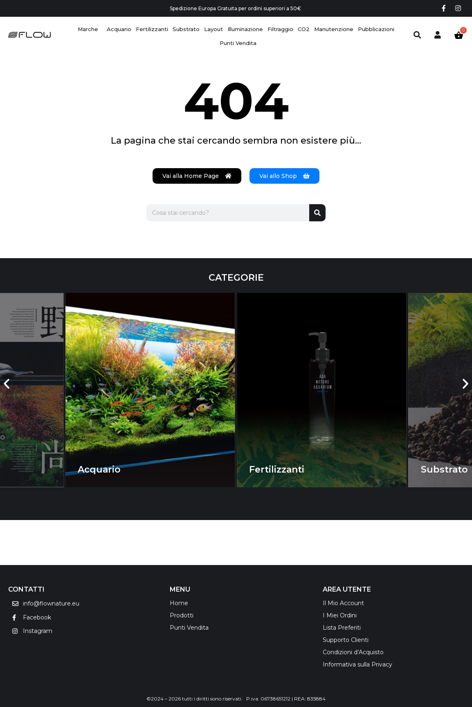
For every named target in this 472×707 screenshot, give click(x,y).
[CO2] (303, 29)
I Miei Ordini (340, 615)
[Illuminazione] (245, 29)
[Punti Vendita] (238, 43)
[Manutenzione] (333, 29)
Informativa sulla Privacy (357, 664)
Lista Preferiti (342, 627)
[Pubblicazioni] (376, 29)
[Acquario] (119, 29)
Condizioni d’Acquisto (353, 652)
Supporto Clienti (346, 640)
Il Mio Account (343, 603)
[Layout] (213, 29)
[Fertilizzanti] (152, 29)
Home (179, 603)
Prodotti (181, 615)
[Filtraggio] (280, 29)
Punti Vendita (189, 627)
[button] (6, 384)
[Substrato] (186, 29)
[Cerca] (317, 212)
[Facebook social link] (443, 8)
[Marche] (88, 29)
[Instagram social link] (458, 8)
